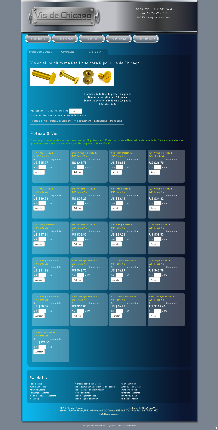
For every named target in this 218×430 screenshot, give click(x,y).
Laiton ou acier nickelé (130, 386)
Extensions (100, 120)
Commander (67, 51)
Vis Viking (34, 398)
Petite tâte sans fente (130, 392)
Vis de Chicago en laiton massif (89, 389)
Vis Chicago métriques (85, 395)
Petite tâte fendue (83, 392)
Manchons (116, 120)
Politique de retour (129, 398)
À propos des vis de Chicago (88, 383)
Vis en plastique (118, 38)
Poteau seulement (60, 120)
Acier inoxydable (37, 389)
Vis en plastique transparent (43, 395)
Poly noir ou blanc (128, 395)
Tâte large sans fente (39, 392)
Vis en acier (91, 38)
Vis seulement (82, 120)
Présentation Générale (40, 51)
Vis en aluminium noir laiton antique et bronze (96, 386)
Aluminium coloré (38, 386)
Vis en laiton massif (146, 38)
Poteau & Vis (39, 120)
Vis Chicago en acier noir (86, 398)
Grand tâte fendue (128, 389)
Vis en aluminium (65, 38)
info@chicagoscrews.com (154, 17)
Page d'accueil (38, 38)
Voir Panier (95, 51)
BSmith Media (130, 426)
